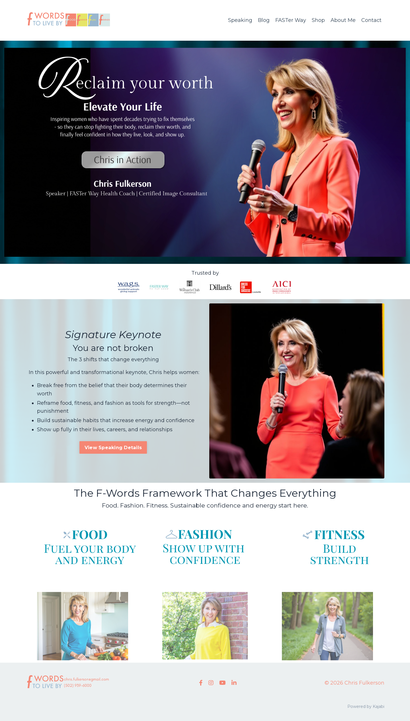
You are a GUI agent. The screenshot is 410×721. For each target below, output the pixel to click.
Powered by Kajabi (365, 706)
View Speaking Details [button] (113, 447)
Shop (318, 20)
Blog (264, 20)
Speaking (240, 20)
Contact (371, 20)
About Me (343, 20)
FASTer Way (290, 20)
